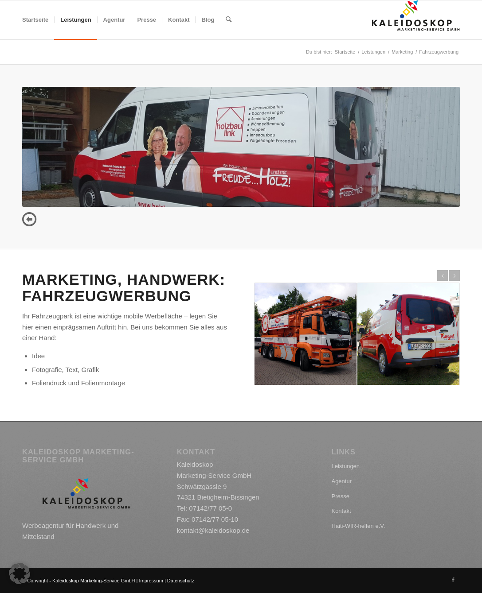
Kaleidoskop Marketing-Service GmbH (93, 580)
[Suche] (228, 19)
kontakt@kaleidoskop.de (213, 530)
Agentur (341, 481)
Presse (340, 496)
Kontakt (341, 511)
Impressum (151, 580)
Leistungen (345, 466)
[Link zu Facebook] (453, 579)
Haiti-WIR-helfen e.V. (358, 526)
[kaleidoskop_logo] (416, 19)
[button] (19, 573)
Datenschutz (180, 580)
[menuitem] (35, 19)
